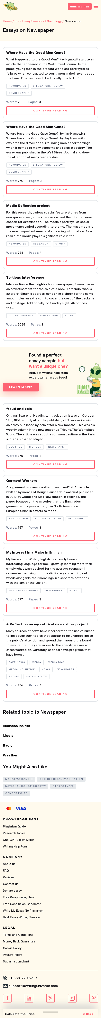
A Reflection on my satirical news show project (47, 624)
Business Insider (16, 726)
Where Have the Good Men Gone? (35, 53)
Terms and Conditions (18, 935)
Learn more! (20, 387)
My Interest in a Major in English (34, 552)
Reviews (8, 877)
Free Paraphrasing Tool (18, 897)
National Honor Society (25, 786)
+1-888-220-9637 (23, 978)
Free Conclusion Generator (22, 904)
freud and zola (19, 409)
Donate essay (12, 891)
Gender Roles (16, 793)
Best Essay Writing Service (21, 917)
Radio (8, 745)
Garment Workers (21, 481)
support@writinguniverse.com (33, 986)
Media (8, 736)
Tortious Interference (25, 277)
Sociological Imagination (61, 779)
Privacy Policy (12, 955)
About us (9, 864)
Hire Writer (79, 6)
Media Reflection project (28, 206)
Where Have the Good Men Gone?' (36, 127)
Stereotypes (63, 786)
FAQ (6, 871)
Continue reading (50, 110)
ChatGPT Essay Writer (18, 840)
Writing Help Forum (16, 846)
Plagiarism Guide (14, 826)
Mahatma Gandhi (19, 779)
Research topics (14, 833)
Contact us (10, 884)
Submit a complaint (16, 961)
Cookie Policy (12, 948)
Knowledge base (21, 819)
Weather (10, 755)
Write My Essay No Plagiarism (23, 911)
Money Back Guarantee (19, 941)
